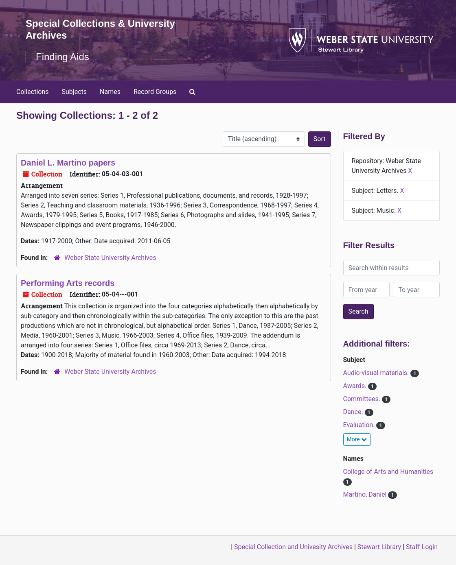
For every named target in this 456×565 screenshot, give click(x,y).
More (357, 439)
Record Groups (155, 92)
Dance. (354, 412)
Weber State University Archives (110, 258)
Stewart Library (379, 547)
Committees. (362, 399)
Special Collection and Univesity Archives (293, 547)
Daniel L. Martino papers (68, 162)
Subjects (74, 92)
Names (110, 92)
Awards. (355, 386)
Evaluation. (360, 425)
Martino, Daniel (365, 494)
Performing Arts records (67, 283)
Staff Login (422, 547)
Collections (32, 92)
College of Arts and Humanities (388, 472)
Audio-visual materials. (377, 373)
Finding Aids (62, 56)
